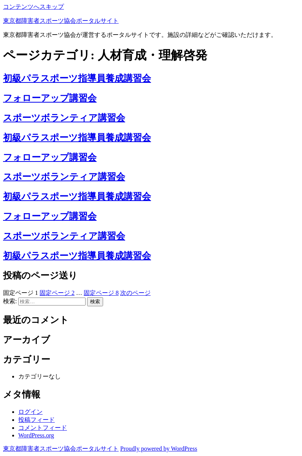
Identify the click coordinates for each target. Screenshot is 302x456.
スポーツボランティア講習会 (64, 118)
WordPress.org (36, 435)
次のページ (135, 293)
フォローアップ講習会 (50, 98)
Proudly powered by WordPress (158, 448)
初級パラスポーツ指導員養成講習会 (77, 78)
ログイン (30, 411)
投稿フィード (36, 419)
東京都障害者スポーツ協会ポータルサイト (61, 20)
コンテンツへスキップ (33, 6)
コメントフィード (42, 427)
